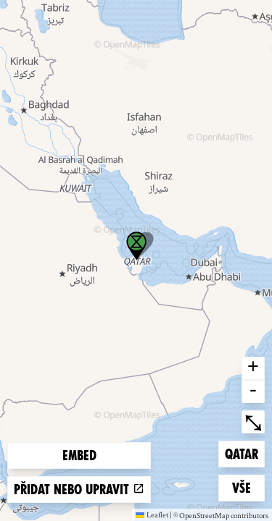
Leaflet (152, 514)
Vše (248, 487)
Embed (79, 455)
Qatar (244, 453)
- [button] (253, 391)
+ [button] (253, 368)
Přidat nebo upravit (79, 489)
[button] (136, 246)
